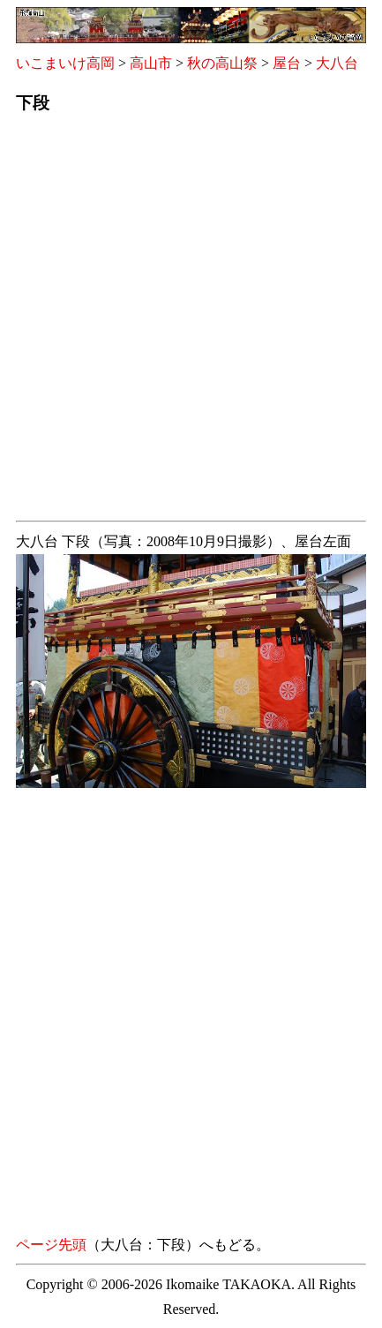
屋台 (287, 63)
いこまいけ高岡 (65, 63)
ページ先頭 (51, 1244)
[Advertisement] (191, 322)
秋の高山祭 (222, 63)
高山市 (151, 63)
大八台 (337, 63)
